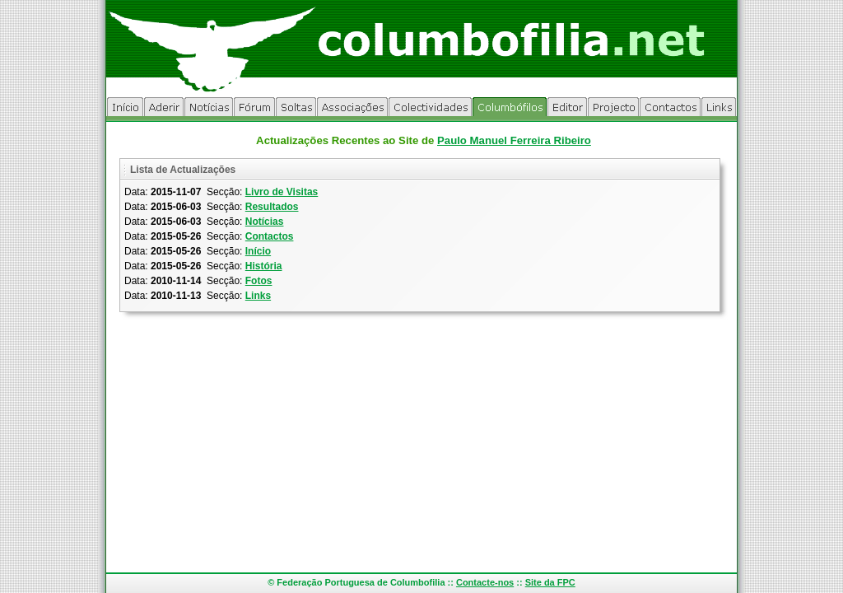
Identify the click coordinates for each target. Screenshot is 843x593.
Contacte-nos (485, 582)
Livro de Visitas (281, 192)
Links (258, 295)
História (263, 266)
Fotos (258, 281)
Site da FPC (550, 582)
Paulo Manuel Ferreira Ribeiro (514, 140)
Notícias (264, 221)
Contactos (269, 236)
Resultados (272, 206)
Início (258, 251)
